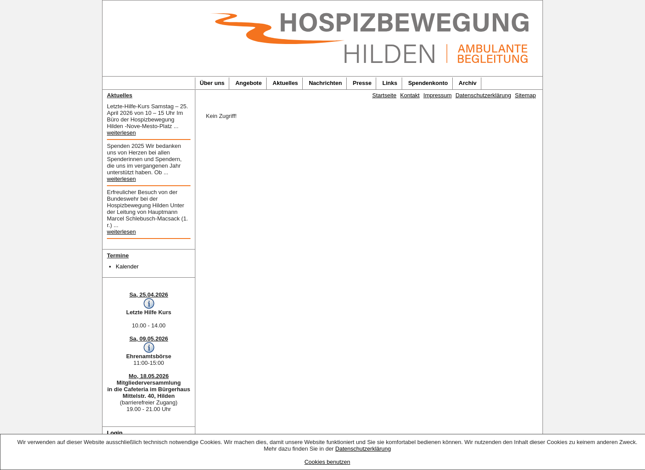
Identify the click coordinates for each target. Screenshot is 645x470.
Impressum (437, 95)
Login (114, 433)
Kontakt (410, 95)
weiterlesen (121, 132)
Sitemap (525, 95)
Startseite (384, 95)
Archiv (467, 83)
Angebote (248, 83)
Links (389, 83)
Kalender (127, 266)
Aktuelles (285, 83)
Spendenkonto (428, 83)
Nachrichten (325, 83)
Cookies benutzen (327, 462)
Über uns (212, 83)
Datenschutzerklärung (363, 448)
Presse (362, 83)
